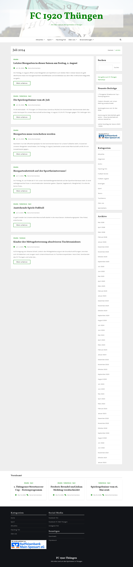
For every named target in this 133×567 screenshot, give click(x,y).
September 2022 (103, 433)
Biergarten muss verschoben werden (34, 132)
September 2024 (103, 315)
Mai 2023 (101, 394)
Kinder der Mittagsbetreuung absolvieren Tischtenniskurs (47, 240)
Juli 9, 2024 (20, 211)
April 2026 (101, 227)
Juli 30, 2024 (20, 68)
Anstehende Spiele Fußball (28, 206)
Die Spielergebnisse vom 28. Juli (31, 98)
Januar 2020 (102, 462)
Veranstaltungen (87, 40)
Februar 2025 (102, 291)
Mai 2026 (101, 222)
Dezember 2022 (103, 418)
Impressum (53, 540)
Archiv (100, 164)
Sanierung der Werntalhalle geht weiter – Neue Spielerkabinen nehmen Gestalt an (109, 117)
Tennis (100, 193)
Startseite (110, 50)
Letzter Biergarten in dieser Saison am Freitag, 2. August (45, 63)
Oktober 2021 (102, 457)
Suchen (102, 60)
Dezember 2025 (103, 247)
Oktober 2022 (102, 428)
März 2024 (101, 345)
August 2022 (102, 438)
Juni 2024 (101, 330)
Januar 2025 (102, 296)
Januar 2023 (102, 413)
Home (13, 518)
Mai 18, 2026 (60, 495)
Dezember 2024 (103, 301)
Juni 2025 (101, 271)
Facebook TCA (53, 518)
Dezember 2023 (103, 359)
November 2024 (103, 306)
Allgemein (101, 159)
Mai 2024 (101, 335)
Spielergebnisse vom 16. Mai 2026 (104, 488)
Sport (50, 40)
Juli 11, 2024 (20, 174)
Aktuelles (40, 40)
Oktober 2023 (102, 369)
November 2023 (103, 364)
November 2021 (103, 453)
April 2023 (101, 399)
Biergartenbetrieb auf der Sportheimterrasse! (39, 169)
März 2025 (101, 286)
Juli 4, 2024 (20, 245)
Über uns (73, 40)
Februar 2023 (102, 408)
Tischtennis (22, 236)
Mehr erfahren (21, 83)
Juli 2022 (101, 443)
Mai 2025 (101, 276)
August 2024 (102, 320)
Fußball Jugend (103, 179)
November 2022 (103, 423)
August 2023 (102, 379)
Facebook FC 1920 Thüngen (58, 522)
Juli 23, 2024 (20, 137)
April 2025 (101, 281)
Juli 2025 (101, 266)
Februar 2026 (102, 237)
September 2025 (103, 261)
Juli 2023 (101, 384)
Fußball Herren (23, 94)
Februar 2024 (102, 350)
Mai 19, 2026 (22, 495)
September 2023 (103, 374)
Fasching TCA (61, 40)
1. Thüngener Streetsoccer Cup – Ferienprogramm (28, 488)
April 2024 (101, 340)
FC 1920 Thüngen (66, 16)
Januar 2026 (102, 242)
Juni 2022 (101, 448)
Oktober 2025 (102, 257)
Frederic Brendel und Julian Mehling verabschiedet (66, 488)
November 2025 (103, 252)
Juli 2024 (117, 50)
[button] (120, 39)
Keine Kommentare (34, 68)
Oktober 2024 (102, 310)
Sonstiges (101, 183)
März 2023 (101, 404)
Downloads (52, 536)
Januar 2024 (102, 355)
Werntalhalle (102, 208)
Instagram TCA (54, 526)
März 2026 (101, 232)
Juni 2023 (101, 389)
